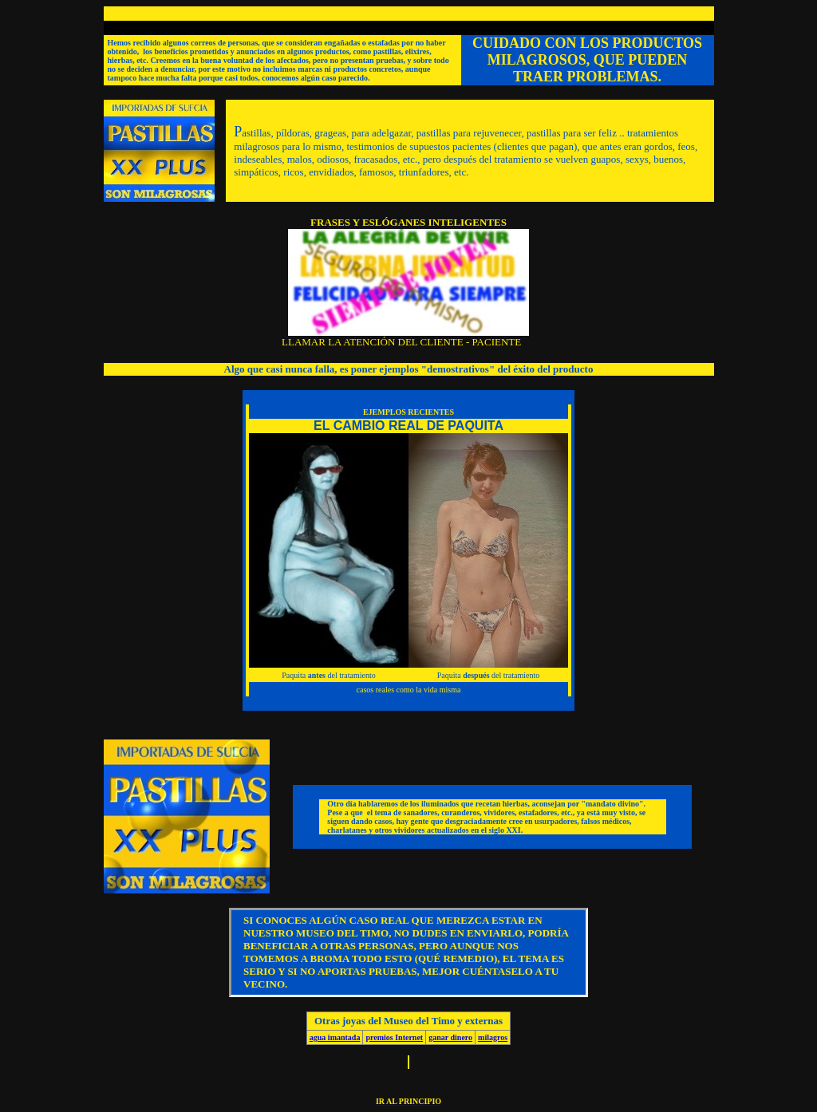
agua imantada (335, 1037)
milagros (492, 1037)
